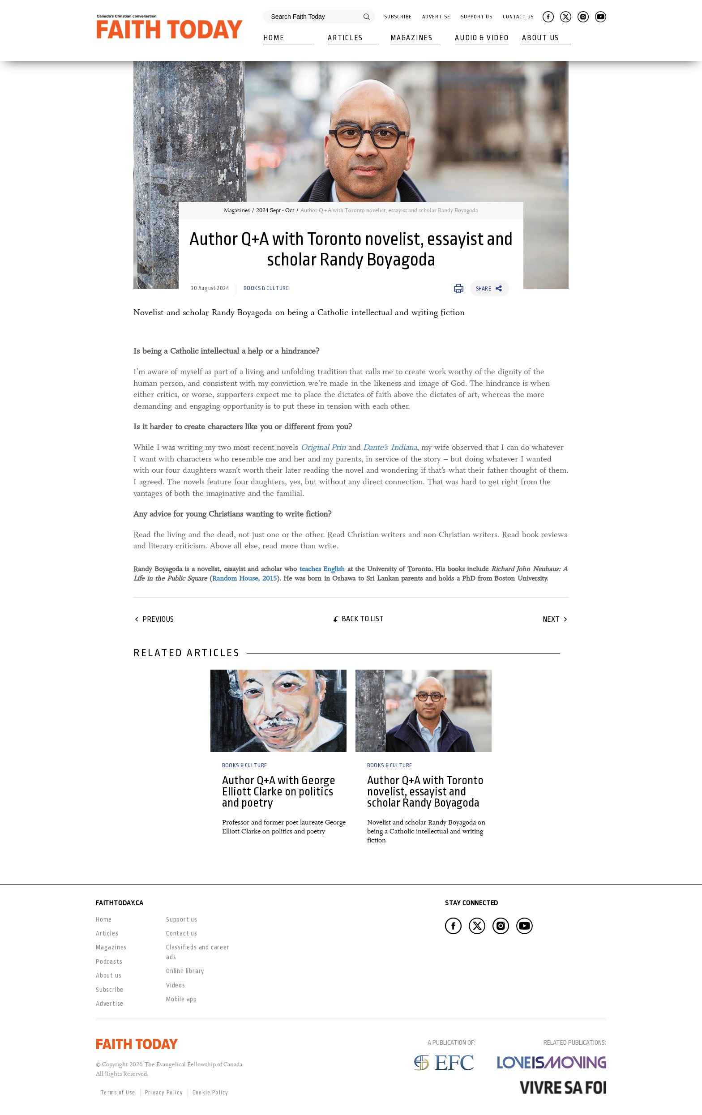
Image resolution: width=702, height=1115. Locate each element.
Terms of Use (118, 1092)
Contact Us (518, 17)
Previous (158, 619)
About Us (540, 38)
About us (108, 975)
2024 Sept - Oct (275, 210)
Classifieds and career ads (198, 952)
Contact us (181, 933)
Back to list (363, 619)
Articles (345, 38)
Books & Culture (266, 288)
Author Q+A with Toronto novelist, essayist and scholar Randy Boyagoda (425, 792)
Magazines (411, 38)
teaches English (322, 568)
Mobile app (181, 999)
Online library (185, 970)
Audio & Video (482, 38)
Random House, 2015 (244, 578)
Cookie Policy (211, 1092)
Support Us (476, 17)
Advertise (436, 17)
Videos (175, 985)
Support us (181, 919)
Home (273, 38)
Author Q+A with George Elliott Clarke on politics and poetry (278, 792)
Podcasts (109, 961)
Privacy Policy (164, 1092)
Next (551, 619)
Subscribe (397, 17)
